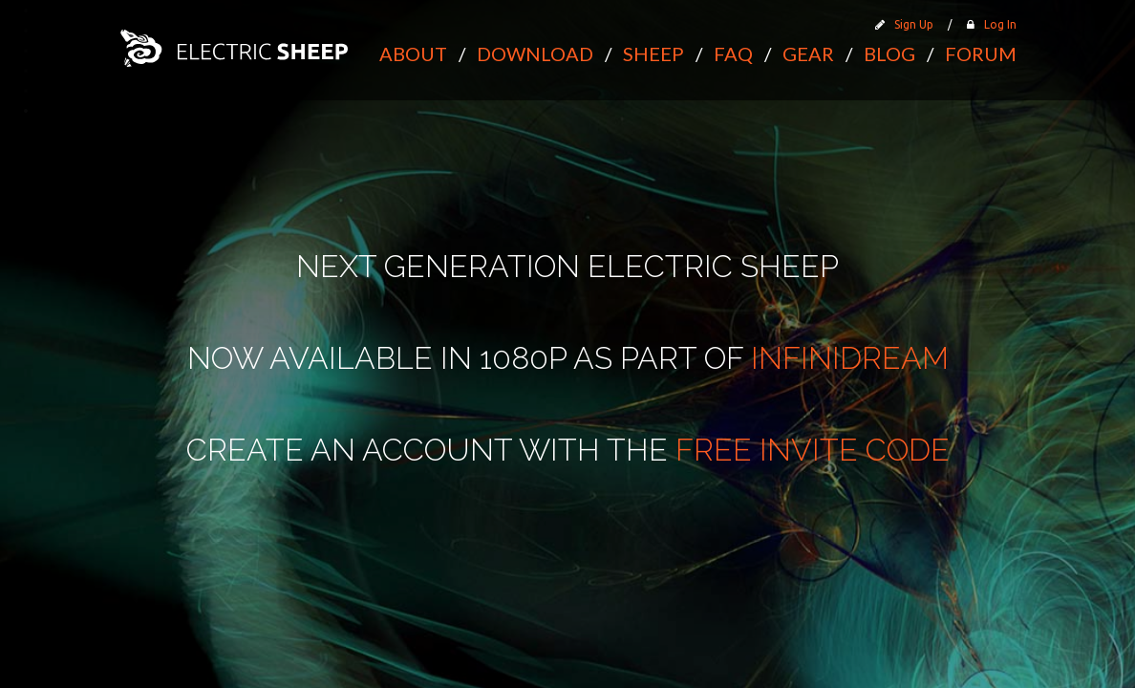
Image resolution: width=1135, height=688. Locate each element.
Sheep (653, 53)
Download (535, 53)
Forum (981, 53)
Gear (808, 53)
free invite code (812, 449)
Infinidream (850, 358)
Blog (889, 53)
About (413, 53)
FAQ (733, 53)
